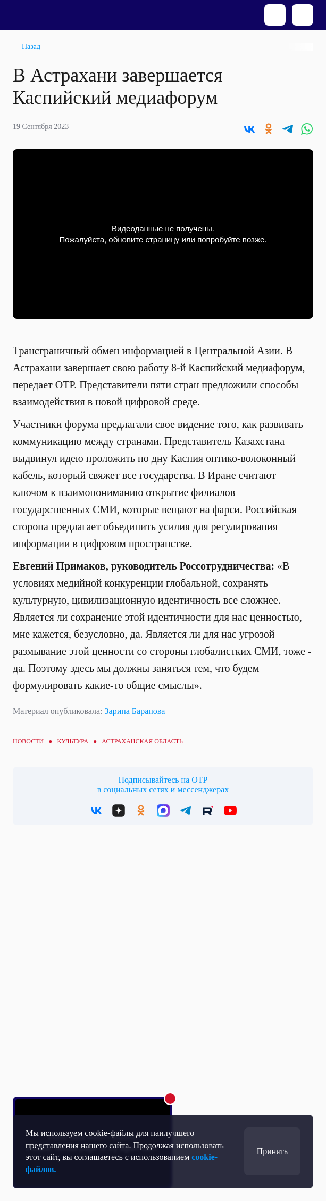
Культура (72, 741)
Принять (272, 1151)
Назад (31, 47)
